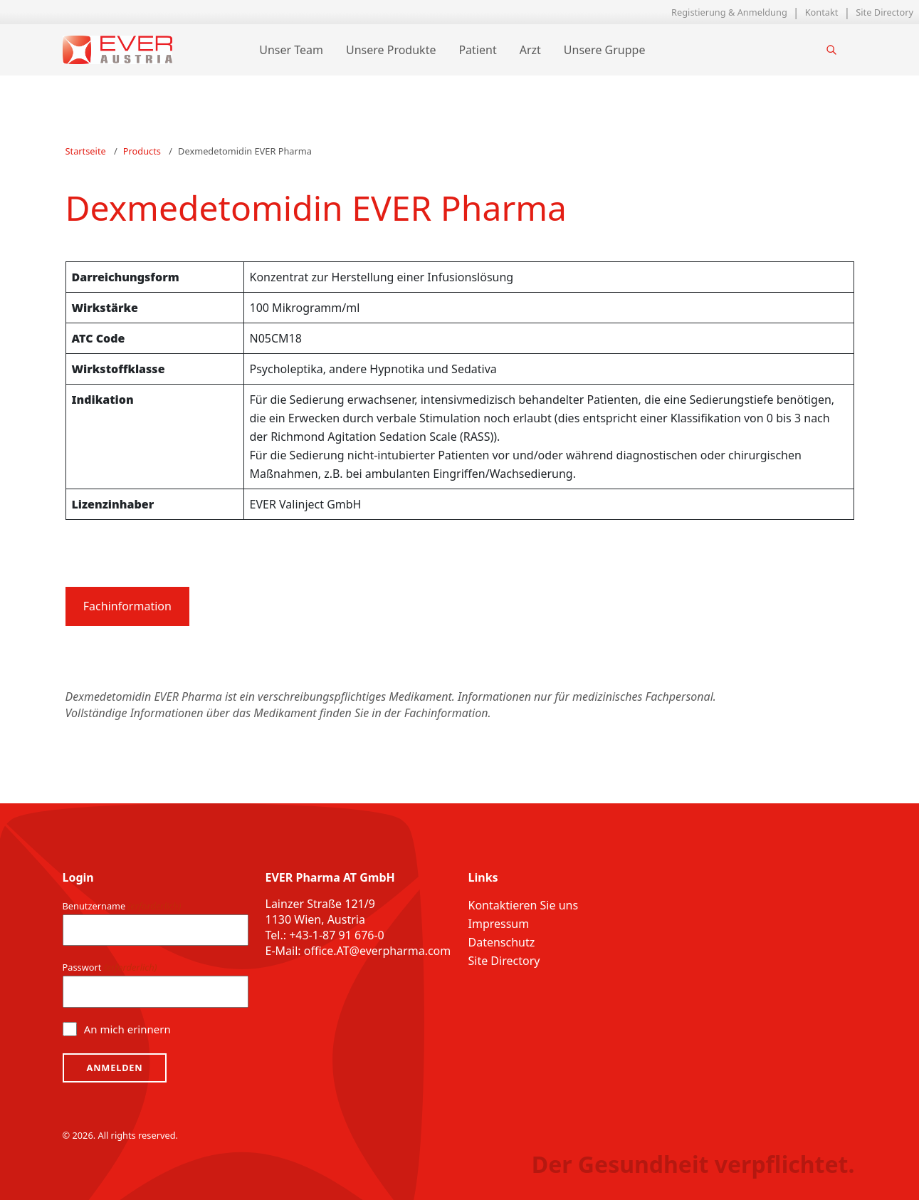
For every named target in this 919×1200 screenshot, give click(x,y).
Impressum (499, 924)
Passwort (110, 967)
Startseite (85, 151)
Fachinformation (127, 606)
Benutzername (122, 906)
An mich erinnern (127, 1029)
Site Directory (884, 12)
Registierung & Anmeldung (729, 12)
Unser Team (291, 50)
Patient (477, 50)
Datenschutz (501, 942)
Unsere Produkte (391, 50)
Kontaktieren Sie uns (523, 905)
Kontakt (822, 12)
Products (142, 151)
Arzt (530, 50)
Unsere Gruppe (605, 50)
